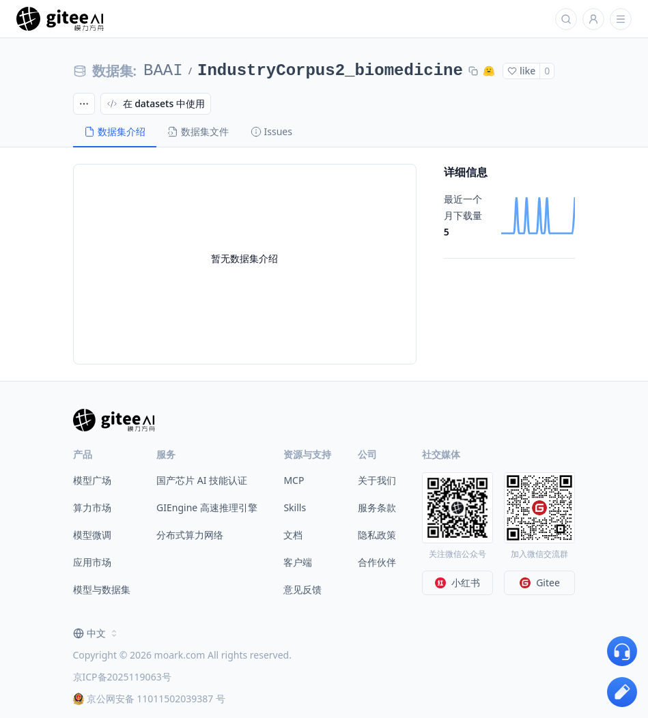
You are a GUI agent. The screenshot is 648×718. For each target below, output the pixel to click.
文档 (292, 534)
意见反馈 (302, 589)
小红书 (457, 582)
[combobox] (96, 633)
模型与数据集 (101, 589)
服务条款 (377, 507)
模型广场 (92, 480)
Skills (294, 507)
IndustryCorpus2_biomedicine (330, 70)
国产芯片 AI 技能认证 (201, 480)
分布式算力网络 (189, 534)
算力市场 (92, 507)
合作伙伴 (377, 562)
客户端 (297, 562)
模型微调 (92, 534)
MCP (293, 480)
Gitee (540, 582)
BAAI (163, 70)
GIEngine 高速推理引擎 (206, 507)
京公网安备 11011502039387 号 (149, 698)
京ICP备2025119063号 (122, 676)
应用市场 (92, 562)
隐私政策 (377, 534)
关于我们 (377, 480)
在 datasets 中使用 (156, 103)
